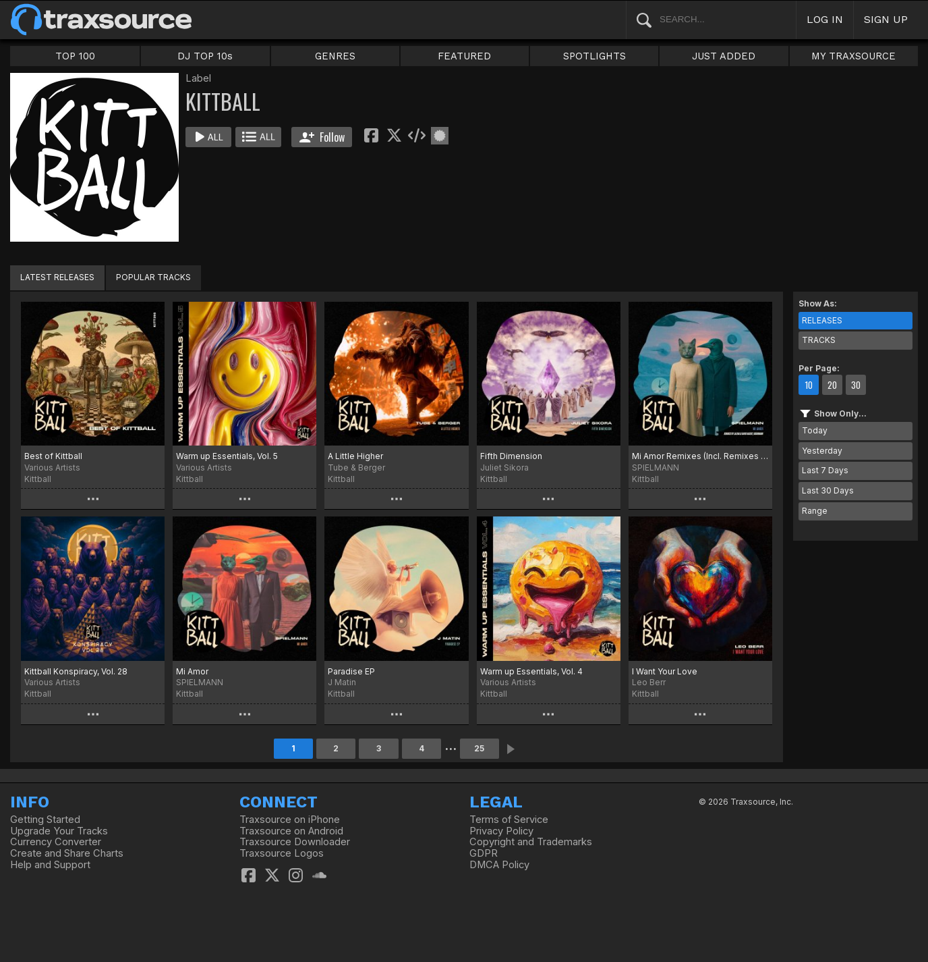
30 (856, 385)
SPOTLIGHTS (594, 56)
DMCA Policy (499, 865)
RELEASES (822, 320)
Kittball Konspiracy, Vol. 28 (75, 671)
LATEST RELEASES (57, 277)
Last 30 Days (828, 490)
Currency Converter (55, 842)
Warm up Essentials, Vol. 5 (227, 456)
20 (832, 385)
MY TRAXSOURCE (853, 56)
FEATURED (464, 56)
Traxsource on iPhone (289, 819)
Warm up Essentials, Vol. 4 (531, 671)
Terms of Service (508, 819)
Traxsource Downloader (294, 842)
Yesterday (822, 451)
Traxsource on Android (291, 831)
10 (809, 385)
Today (815, 430)
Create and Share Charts (66, 853)
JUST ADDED (723, 56)
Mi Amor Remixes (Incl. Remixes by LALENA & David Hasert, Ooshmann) (700, 456)
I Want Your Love (664, 671)
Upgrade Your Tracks (59, 831)
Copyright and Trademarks (530, 842)
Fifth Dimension (511, 456)
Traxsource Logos (281, 853)
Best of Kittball (53, 456)
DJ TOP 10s (205, 56)
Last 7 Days (825, 470)
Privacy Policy (501, 831)
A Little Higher (355, 456)
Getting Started (45, 819)
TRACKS (819, 340)
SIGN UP (886, 19)
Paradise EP (351, 671)
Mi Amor (192, 671)
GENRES (335, 56)
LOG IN (825, 19)
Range (815, 511)
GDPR (483, 853)
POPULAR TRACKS (153, 277)
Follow (322, 137)
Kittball (37, 479)
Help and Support (50, 865)
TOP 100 (75, 56)
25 (479, 748)
